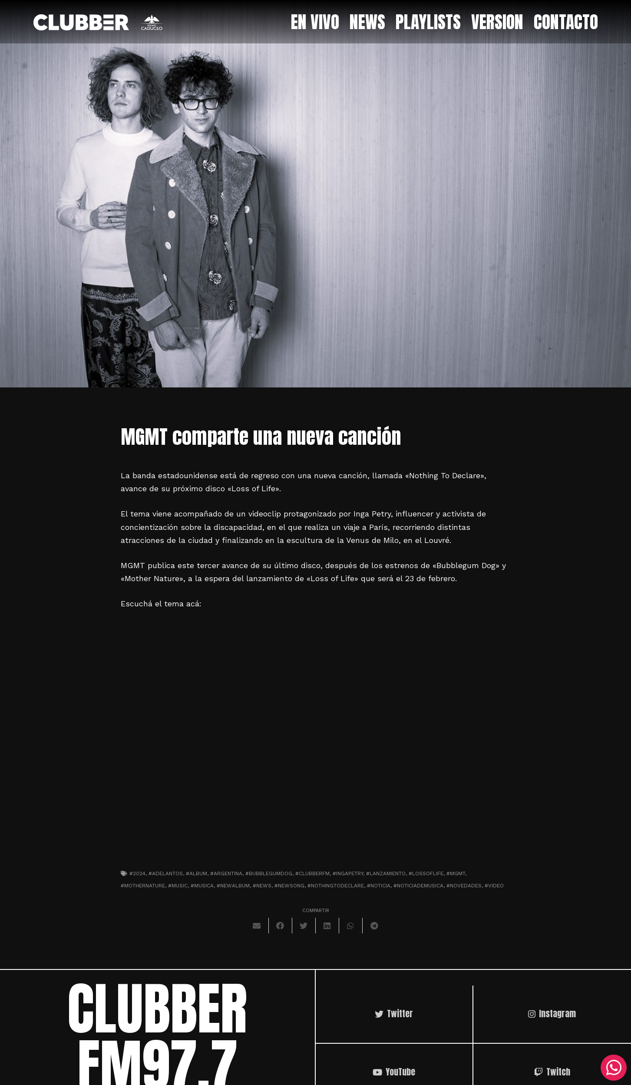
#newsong (289, 886)
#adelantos (166, 873)
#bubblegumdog (268, 873)
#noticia (378, 886)
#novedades (464, 886)
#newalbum (233, 886)
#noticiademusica (418, 886)
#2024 (137, 873)
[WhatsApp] (614, 1068)
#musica (202, 886)
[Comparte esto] (280, 925)
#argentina (226, 873)
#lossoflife (426, 873)
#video (494, 886)
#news (262, 886)
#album (196, 873)
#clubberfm (312, 873)
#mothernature (143, 886)
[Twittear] (304, 925)
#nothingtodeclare (335, 886)
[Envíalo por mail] (257, 925)
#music (178, 886)
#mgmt (455, 873)
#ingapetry (348, 873)
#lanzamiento (386, 873)
